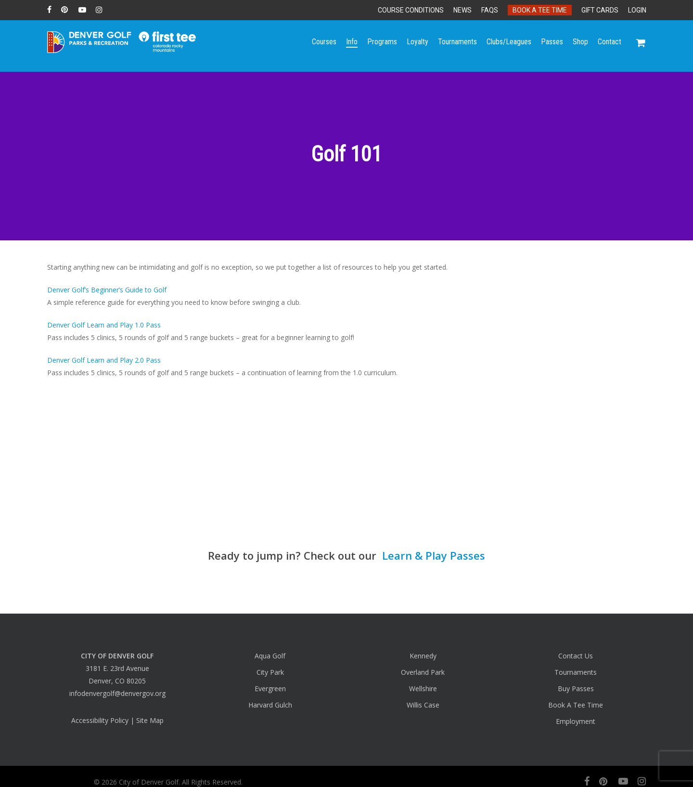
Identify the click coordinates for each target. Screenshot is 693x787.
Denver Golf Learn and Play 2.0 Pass (104, 360)
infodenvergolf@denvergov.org (117, 693)
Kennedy (423, 655)
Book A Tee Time (575, 704)
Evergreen (270, 688)
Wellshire (423, 688)
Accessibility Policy (99, 720)
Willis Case (423, 704)
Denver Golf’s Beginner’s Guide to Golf (107, 289)
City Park (270, 672)
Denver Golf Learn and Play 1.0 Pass (104, 324)
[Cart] (641, 45)
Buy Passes (576, 688)
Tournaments (575, 672)
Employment (575, 721)
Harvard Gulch (270, 704)
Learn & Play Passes (432, 555)
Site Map (150, 720)
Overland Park (423, 672)
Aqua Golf (270, 655)
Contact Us (575, 655)
